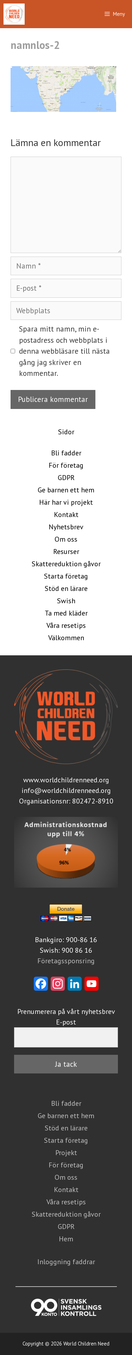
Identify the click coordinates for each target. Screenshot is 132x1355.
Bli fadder (66, 453)
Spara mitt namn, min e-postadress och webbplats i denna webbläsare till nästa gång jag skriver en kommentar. (64, 351)
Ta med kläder (66, 613)
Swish (66, 600)
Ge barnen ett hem (66, 489)
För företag (66, 465)
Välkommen (66, 637)
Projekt (66, 1152)
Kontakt (66, 514)
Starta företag (66, 576)
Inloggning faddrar (66, 1261)
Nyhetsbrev (66, 526)
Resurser (66, 551)
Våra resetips (66, 625)
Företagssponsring (66, 960)
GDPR (66, 477)
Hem (66, 1238)
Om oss (66, 539)
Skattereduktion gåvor (66, 563)
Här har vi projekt (66, 502)
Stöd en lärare (66, 588)
